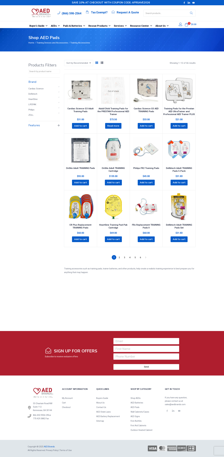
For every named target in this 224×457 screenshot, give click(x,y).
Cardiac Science (36, 88)
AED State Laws (103, 412)
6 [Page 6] (140, 257)
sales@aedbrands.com (175, 404)
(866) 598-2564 (71, 13)
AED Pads (135, 407)
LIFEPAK (32, 104)
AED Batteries (137, 403)
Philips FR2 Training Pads (146, 168)
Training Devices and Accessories (52, 42)
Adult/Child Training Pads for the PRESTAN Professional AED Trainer (113, 111)
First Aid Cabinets (138, 425)
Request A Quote (128, 12)
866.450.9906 (39, 415)
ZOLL (31, 115)
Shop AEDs (136, 398)
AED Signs (135, 416)
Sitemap (100, 421)
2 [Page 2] (119, 257)
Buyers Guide (102, 398)
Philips (31, 109)
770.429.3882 (39, 418)
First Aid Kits (136, 421)
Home (31, 42)
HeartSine (33, 99)
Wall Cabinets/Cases (140, 412)
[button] (186, 25)
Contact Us (101, 407)
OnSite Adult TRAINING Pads (80, 168)
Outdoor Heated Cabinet (141, 430)
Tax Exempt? (99, 12)
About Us (100, 403)
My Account (67, 398)
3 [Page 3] (124, 257)
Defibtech (32, 94)
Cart (64, 403)
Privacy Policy (52, 450)
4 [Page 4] (129, 257)
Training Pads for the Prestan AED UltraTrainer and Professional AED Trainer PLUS (179, 111)
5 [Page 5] (135, 257)
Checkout (66, 407)
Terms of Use (66, 450)
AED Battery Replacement (108, 416)
